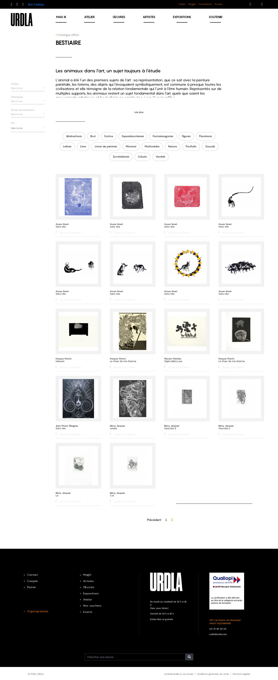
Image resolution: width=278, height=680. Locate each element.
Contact (32, 573)
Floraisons (206, 136)
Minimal (131, 146)
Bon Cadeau (36, 4)
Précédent (154, 518)
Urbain (142, 156)
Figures (187, 136)
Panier (31, 586)
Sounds (212, 146)
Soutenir (215, 17)
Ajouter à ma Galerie (68, 231)
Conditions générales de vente (213, 673)
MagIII (87, 573)
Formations (205, 4)
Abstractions (73, 136)
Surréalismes (121, 156)
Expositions (182, 17)
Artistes (149, 17)
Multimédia (152, 146)
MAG (61, 17)
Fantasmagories (163, 136)
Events (87, 610)
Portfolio (192, 146)
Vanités (160, 156)
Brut (92, 136)
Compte (32, 580)
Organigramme (36, 610)
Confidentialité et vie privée (178, 673)
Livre (82, 146)
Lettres (66, 146)
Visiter (182, 4)
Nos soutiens (91, 604)
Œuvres (119, 17)
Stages (192, 4)
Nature (173, 146)
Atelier (89, 17)
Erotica (108, 136)
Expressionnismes (133, 136)
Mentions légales (241, 673)
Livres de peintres (105, 146)
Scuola (218, 4)
